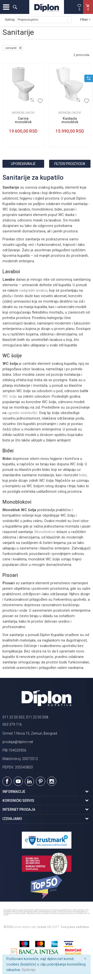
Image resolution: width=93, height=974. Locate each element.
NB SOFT (53, 927)
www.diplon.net (25, 927)
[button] (15, 7)
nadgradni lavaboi (33, 290)
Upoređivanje (23, 164)
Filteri (85, 19)
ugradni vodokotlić (22, 413)
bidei (83, 475)
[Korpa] (88, 12)
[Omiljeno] (79, 7)
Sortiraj (10, 19)
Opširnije (28, 970)
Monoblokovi (23, 112)
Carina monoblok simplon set (23, 122)
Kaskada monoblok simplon (70, 122)
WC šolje (9, 396)
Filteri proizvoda (69, 164)
